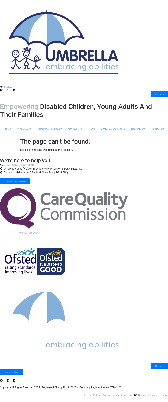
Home (7, 128)
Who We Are (24, 128)
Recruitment (138, 128)
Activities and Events (113, 128)
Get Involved (75, 128)
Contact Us (157, 128)
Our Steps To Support (50, 128)
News (91, 128)
